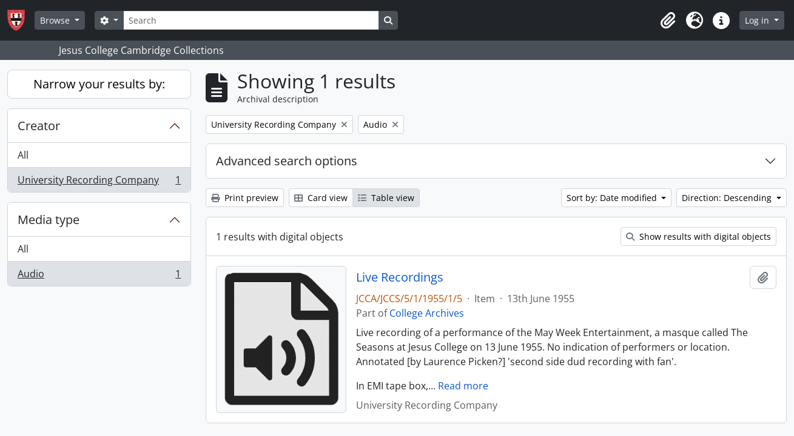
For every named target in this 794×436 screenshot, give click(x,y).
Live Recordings (399, 277)
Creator (39, 125)
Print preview (244, 197)
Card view (321, 197)
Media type (48, 219)
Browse (56, 20)
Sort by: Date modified (613, 197)
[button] (667, 20)
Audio (99, 276)
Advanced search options (286, 161)
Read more (463, 385)
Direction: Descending (728, 197)
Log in (758, 20)
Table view (386, 197)
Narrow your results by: (99, 84)
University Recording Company (99, 182)
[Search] (251, 20)
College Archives (426, 313)
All (23, 155)
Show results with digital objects (698, 236)
